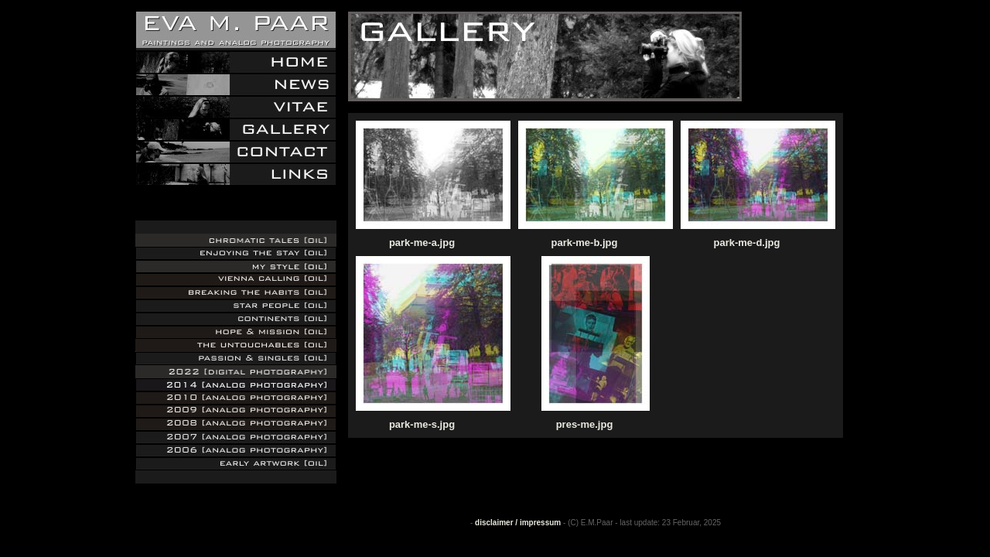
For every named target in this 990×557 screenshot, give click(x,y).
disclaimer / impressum (518, 522)
